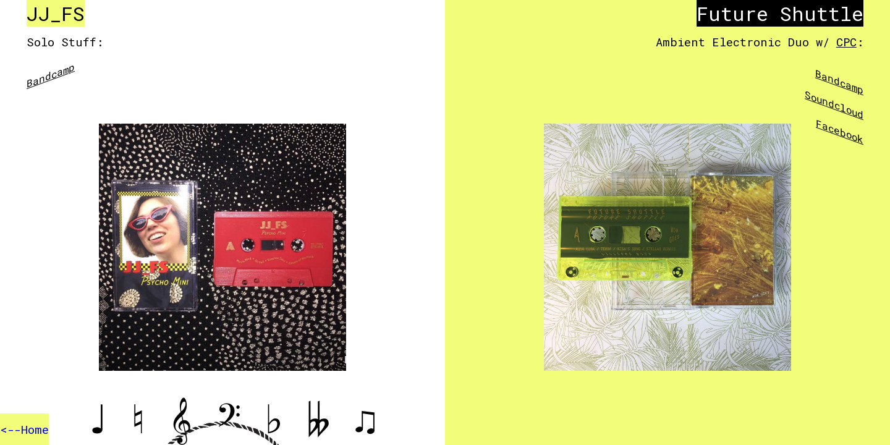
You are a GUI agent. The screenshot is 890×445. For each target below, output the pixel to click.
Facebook (839, 131)
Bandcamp (51, 75)
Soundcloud (834, 104)
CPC (846, 41)
